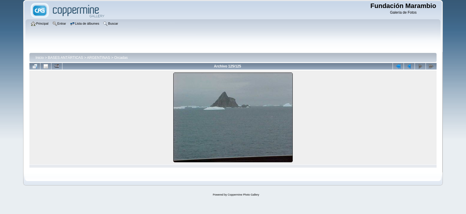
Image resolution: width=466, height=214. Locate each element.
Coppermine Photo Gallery (243, 194)
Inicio (39, 58)
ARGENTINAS (98, 58)
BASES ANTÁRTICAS (65, 58)
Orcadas (120, 58)
